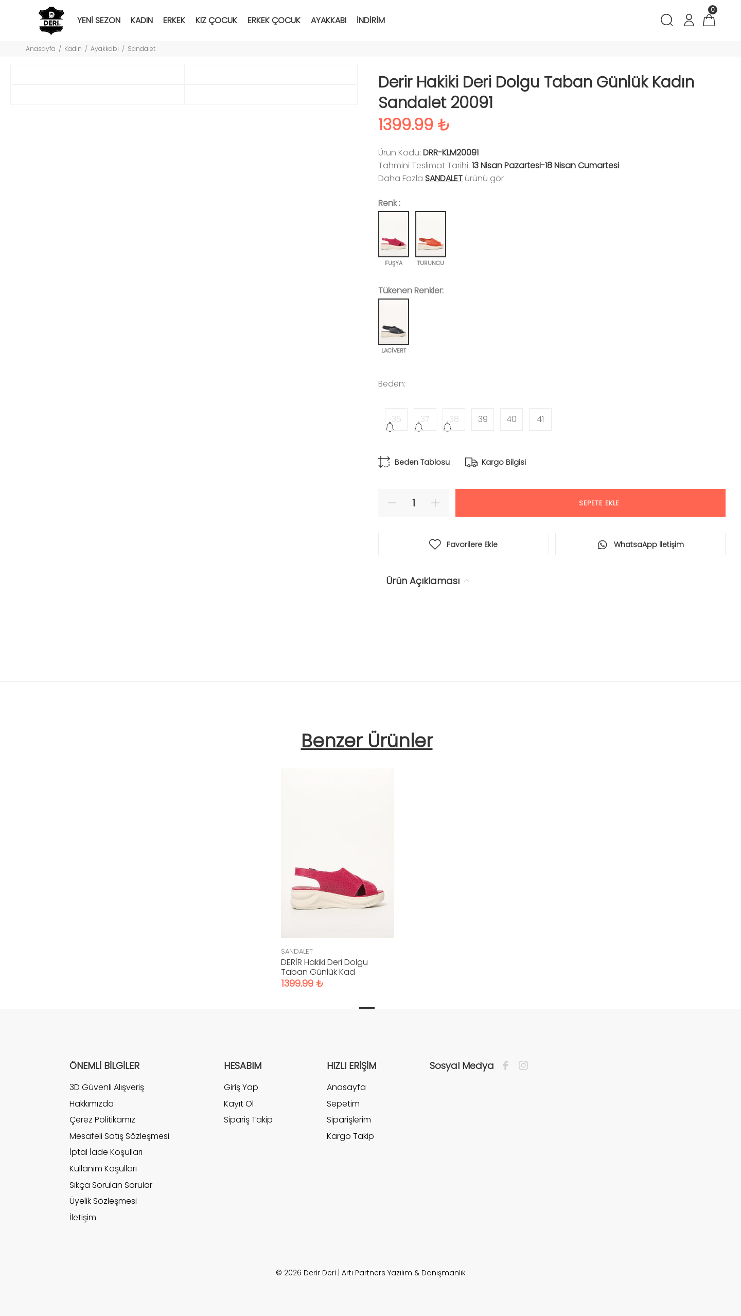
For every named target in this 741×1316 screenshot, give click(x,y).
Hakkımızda (91, 1104)
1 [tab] (367, 1008)
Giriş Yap (241, 1087)
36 (396, 419)
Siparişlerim (349, 1120)
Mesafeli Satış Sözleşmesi (119, 1136)
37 (425, 419)
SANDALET (444, 178)
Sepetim (343, 1104)
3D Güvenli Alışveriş (106, 1087)
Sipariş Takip (248, 1120)
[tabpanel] (337, 868)
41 (540, 419)
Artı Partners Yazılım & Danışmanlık (404, 1273)
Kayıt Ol (239, 1104)
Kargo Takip (350, 1136)
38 (454, 419)
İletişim (82, 1217)
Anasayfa (41, 48)
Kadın (73, 48)
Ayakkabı (105, 48)
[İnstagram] (521, 1066)
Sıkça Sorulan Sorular (110, 1185)
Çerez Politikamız (102, 1120)
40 (511, 419)
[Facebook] (508, 1066)
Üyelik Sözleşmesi (103, 1201)
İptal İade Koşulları (106, 1152)
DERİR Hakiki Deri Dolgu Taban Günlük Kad (324, 967)
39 (483, 419)
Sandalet (141, 48)
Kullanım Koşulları (103, 1168)
